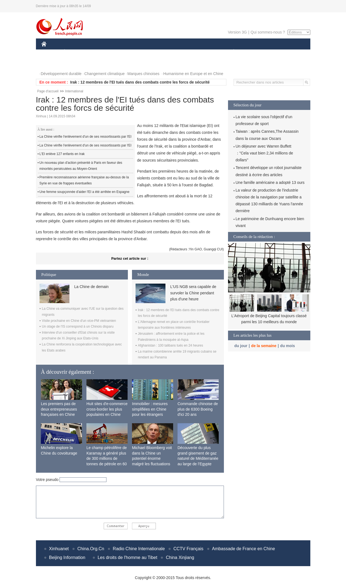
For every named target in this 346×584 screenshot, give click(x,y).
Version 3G (237, 32)
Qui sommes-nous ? (268, 32)
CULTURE (171, 51)
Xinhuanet (59, 548)
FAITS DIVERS (201, 51)
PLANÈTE (231, 51)
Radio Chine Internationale (139, 548)
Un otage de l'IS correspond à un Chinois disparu (78, 326)
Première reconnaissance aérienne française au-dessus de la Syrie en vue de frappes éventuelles (84, 180)
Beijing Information (67, 557)
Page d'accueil (48, 91)
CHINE (51, 51)
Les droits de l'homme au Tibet (127, 557)
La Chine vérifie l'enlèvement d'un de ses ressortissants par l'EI (86, 137)
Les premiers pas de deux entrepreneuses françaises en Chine (59, 409)
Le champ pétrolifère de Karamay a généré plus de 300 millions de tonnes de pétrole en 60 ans (106, 458)
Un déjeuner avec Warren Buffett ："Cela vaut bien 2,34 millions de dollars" (264, 153)
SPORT (253, 51)
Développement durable (61, 73)
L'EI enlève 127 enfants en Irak (62, 154)
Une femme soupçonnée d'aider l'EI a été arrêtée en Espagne (85, 192)
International (74, 91)
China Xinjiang (180, 557)
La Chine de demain (91, 286)
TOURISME (276, 51)
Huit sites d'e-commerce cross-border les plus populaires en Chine (107, 409)
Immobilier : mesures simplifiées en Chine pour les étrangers (150, 409)
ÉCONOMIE (74, 51)
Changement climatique (104, 73)
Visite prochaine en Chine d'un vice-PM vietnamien (79, 321)
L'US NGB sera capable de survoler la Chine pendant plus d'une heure (193, 292)
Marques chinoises (143, 73)
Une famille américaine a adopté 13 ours (270, 182)
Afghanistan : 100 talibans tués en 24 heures (170, 345)
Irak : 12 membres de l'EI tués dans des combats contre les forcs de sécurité (140, 82)
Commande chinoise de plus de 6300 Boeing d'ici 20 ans (198, 409)
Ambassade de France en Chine (243, 548)
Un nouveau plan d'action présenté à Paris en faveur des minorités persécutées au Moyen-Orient (81, 166)
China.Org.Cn (90, 548)
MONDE (100, 51)
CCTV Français (188, 548)
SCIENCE (147, 51)
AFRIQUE (122, 51)
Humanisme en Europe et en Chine (193, 73)
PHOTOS (52, 62)
